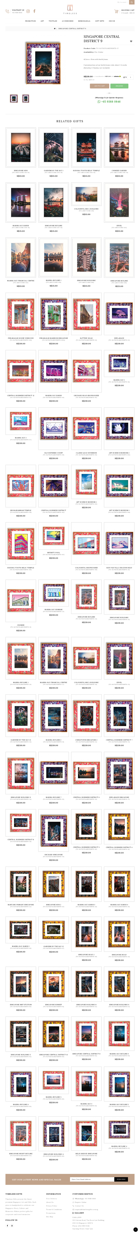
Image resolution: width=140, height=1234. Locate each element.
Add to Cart (99, 86)
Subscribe (121, 1179)
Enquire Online (81, 1202)
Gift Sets (99, 21)
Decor (112, 21)
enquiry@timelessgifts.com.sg (86, 1209)
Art (42, 21)
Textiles (53, 21)
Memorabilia (84, 21)
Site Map (49, 1217)
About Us (49, 1202)
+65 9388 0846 (84, 1199)
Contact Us (79, 1206)
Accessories (67, 21)
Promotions (50, 1213)
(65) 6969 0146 (84, 1226)
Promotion (30, 21)
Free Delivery (51, 1199)
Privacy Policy (51, 1206)
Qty (125, 77)
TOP (135, 1229)
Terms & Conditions (54, 1209)
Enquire (119, 86)
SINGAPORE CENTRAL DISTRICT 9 (72, 29)
